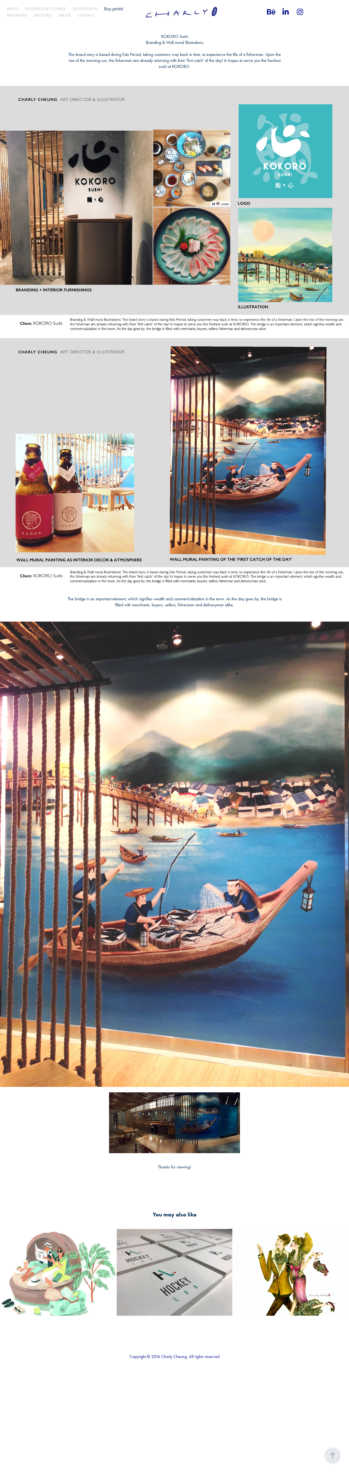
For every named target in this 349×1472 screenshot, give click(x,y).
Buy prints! (114, 9)
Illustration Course (45, 8)
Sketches (43, 15)
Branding (17, 15)
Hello (13, 8)
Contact (86, 15)
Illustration (85, 8)
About (64, 15)
